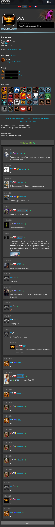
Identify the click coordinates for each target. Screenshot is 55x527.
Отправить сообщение (27, 121)
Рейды (21, 75)
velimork (20, 406)
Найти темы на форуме (15, 118)
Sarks (19, 291)
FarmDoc (22, 197)
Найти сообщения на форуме (38, 118)
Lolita (18, 363)
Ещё (27, 523)
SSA (24, 346)
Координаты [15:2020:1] (13, 62)
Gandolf (20, 376)
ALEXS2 (20, 153)
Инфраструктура (24, 72)
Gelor (20, 237)
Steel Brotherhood (14, 49)
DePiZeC (20, 224)
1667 (6, 43)
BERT (19, 264)
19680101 (20, 182)
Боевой (21, 78)
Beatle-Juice (22, 210)
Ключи (14, 55)
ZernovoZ (22, 169)
